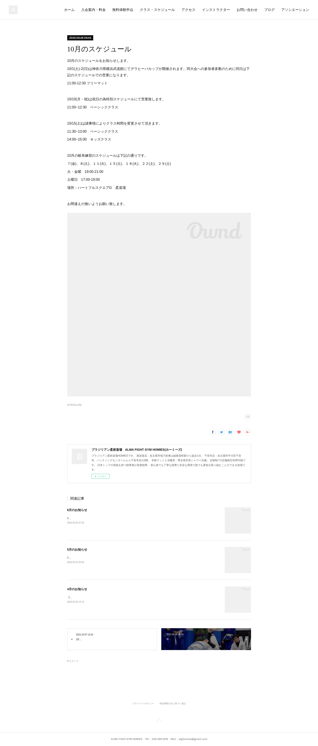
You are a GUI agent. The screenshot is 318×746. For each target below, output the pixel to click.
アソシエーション (295, 10)
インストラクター (216, 10)
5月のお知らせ (77, 549)
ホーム (69, 10)
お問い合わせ (247, 10)
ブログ (269, 10)
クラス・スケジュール (157, 10)
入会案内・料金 (93, 10)
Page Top (159, 721)
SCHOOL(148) (74, 405)
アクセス (188, 10)
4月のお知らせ (77, 589)
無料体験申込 (122, 10)
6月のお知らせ (77, 510)
